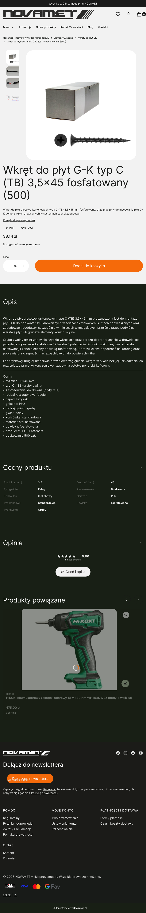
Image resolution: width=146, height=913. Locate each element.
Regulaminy (11, 818)
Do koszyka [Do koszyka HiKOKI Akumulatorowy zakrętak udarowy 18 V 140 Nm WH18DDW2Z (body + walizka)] (125, 683)
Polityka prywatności (18, 834)
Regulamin (49, 789)
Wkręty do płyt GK (87, 37)
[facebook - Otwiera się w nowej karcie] (133, 753)
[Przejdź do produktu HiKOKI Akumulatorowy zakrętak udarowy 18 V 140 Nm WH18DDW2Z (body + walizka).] (69, 649)
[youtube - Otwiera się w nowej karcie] (140, 753)
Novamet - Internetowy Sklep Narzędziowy (26, 37)
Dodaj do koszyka (89, 266)
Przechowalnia (62, 829)
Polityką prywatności (44, 792)
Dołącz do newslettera (30, 778)
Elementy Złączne (63, 37)
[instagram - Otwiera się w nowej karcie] (125, 753)
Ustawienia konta (64, 823)
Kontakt (8, 853)
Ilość (6, 256)
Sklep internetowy (68, 908)
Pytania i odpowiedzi (18, 823)
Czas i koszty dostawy (116, 823)
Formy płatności (111, 818)
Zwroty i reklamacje (17, 829)
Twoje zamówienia (65, 818)
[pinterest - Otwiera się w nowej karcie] (118, 753)
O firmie (8, 858)
